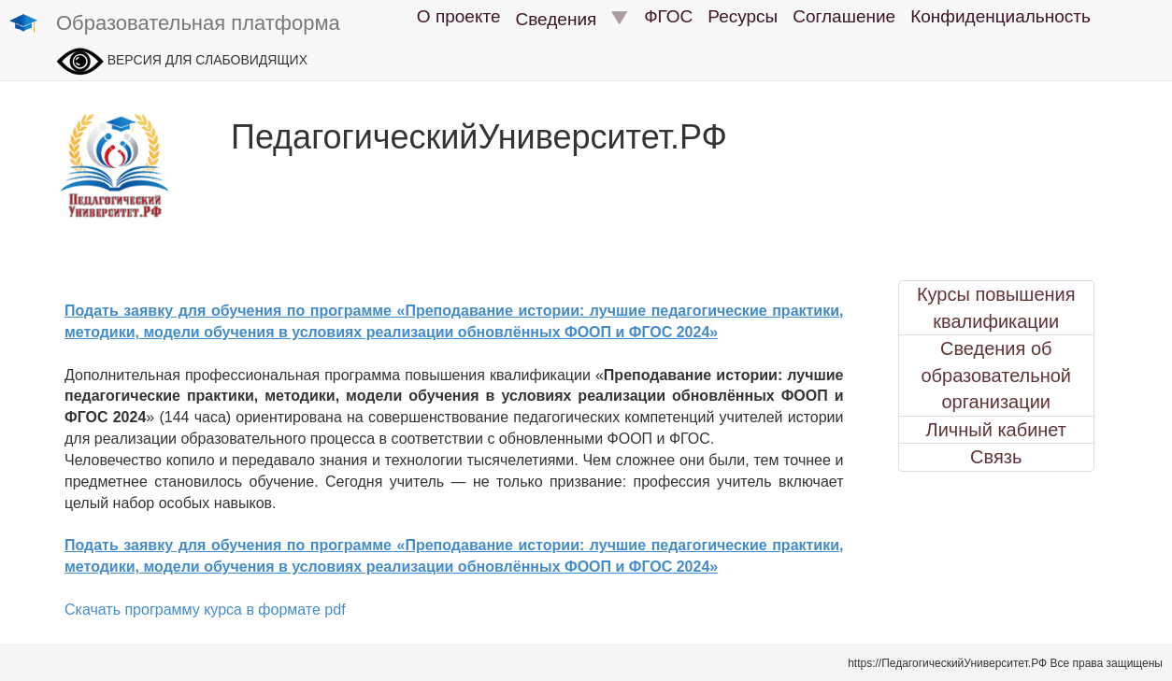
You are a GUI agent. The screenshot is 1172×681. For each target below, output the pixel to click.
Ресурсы (742, 16)
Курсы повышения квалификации (996, 308)
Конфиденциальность (1000, 16)
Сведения (573, 18)
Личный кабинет (996, 429)
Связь (996, 457)
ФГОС (668, 16)
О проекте (459, 16)
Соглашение (844, 16)
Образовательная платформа (174, 24)
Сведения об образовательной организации (996, 375)
